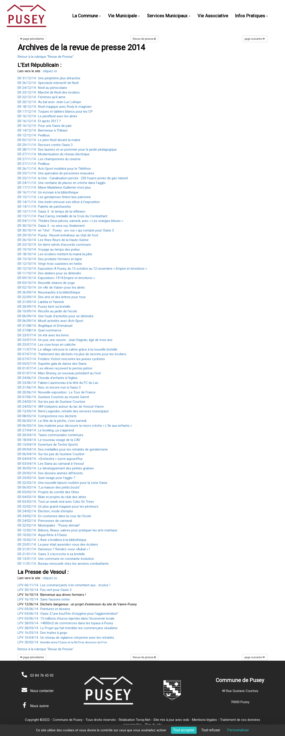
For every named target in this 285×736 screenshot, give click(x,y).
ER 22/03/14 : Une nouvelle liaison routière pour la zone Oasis (62, 483)
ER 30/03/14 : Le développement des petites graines (56, 468)
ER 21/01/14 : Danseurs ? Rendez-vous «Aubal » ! (54, 549)
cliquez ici (50, 71)
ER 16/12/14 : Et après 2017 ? (39, 121)
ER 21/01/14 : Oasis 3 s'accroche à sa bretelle (51, 554)
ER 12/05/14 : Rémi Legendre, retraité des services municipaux (63, 411)
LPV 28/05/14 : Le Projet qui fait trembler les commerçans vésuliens (68, 628)
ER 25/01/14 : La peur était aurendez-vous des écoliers (58, 545)
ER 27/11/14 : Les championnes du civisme (49, 159)
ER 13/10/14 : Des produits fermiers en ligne (50, 259)
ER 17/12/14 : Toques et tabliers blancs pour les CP (55, 112)
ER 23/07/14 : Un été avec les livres (43, 335)
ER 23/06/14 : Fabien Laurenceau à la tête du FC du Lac (58, 383)
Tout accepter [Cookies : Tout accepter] (183, 730)
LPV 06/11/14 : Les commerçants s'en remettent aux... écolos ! (64, 585)
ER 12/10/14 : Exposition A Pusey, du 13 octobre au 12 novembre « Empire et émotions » (82, 269)
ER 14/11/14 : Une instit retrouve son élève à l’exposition (59, 202)
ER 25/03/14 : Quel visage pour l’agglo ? (46, 478)
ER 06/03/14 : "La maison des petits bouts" (49, 487)
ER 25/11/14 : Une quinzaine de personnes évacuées (56, 173)
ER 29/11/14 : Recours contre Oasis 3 (45, 145)
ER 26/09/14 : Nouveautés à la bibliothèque (49, 292)
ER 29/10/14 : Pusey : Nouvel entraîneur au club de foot (58, 235)
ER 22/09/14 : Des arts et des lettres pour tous (52, 297)
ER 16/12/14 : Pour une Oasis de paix (44, 126)
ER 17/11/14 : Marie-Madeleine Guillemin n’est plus (54, 187)
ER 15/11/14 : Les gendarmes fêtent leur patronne (54, 197)
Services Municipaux (168, 15)
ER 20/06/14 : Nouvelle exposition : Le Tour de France (57, 392)
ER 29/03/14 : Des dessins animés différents (50, 473)
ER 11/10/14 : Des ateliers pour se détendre (49, 273)
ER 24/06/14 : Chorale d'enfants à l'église (47, 378)
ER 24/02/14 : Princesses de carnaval (45, 521)
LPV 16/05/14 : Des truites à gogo (42, 633)
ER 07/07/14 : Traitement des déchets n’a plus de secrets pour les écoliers (72, 354)
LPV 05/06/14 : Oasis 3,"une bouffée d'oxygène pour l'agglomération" (68, 614)
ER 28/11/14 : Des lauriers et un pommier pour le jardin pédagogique (67, 150)
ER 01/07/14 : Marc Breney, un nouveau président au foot (59, 373)
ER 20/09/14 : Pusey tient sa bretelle (44, 307)
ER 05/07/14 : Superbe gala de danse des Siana (52, 364)
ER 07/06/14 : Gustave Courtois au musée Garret (53, 397)
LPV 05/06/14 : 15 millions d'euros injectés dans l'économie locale (66, 618)
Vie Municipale (124, 15)
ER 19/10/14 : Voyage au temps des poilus (49, 249)
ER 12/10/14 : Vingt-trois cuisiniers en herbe (50, 264)
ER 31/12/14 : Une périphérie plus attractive (49, 78)
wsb (186, 720)
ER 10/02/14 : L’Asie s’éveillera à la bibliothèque (52, 540)
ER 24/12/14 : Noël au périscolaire (42, 88)
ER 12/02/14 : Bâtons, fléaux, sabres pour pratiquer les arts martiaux (67, 530)
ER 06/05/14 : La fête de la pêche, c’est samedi (52, 421)
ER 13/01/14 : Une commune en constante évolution (56, 559)
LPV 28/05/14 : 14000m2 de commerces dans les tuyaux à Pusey (65, 623)
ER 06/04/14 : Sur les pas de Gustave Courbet (51, 454)
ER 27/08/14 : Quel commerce (39, 330)
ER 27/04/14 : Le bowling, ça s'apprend (46, 430)
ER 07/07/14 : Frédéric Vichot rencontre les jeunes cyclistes (61, 359)
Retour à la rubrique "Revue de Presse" (46, 57)
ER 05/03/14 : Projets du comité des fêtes (48, 492)
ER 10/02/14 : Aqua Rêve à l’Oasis (42, 535)
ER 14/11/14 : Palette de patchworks (44, 207)
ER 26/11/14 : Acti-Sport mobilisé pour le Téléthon (54, 169)
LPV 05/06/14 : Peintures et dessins (44, 609)
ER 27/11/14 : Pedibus (34, 164)
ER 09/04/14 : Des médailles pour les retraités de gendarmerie (63, 449)
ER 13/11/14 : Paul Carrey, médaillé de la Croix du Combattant (62, 216)
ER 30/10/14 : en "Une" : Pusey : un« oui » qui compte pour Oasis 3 (66, 230)
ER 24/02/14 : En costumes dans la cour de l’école (54, 516)
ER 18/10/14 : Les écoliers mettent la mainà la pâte (55, 254)
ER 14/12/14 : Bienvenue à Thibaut (42, 130)
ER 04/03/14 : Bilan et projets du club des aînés (52, 497)
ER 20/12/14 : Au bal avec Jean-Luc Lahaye (49, 102)
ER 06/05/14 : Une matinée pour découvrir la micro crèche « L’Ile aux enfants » (75, 426)
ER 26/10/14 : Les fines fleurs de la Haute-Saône (53, 240)
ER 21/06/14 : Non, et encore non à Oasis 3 (49, 387)
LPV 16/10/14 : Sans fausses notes (44, 599)
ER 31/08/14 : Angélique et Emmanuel (45, 326)
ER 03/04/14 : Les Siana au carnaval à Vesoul (51, 464)
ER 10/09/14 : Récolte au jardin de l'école (47, 311)
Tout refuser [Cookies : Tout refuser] (210, 730)
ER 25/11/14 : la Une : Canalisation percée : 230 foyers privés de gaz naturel (73, 178)
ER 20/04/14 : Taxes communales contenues (50, 435)
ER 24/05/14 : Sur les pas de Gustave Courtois (51, 402)
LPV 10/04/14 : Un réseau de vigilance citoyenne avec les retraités (66, 638)
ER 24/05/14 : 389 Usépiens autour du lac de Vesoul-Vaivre (61, 407)
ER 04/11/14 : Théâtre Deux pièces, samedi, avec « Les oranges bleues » (70, 221)
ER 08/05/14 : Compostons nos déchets (47, 416)
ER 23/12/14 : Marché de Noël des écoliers (49, 92)
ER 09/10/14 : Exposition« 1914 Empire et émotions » (56, 278)
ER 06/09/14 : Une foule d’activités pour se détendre (56, 316)
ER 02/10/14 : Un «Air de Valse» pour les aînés (51, 287)
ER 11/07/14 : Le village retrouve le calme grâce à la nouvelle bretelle (67, 349)
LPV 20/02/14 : (62, 642)
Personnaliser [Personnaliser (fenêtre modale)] (238, 730)
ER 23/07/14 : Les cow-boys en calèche (47, 345)
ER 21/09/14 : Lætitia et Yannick (41, 302)
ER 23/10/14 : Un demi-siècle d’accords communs (54, 245)
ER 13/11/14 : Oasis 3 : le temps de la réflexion (51, 211)
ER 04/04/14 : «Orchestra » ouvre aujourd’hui (50, 459)
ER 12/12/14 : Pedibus (34, 135)
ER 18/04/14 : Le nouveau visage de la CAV (49, 440)
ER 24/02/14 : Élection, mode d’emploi (45, 511)
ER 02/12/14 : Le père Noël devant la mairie (49, 140)
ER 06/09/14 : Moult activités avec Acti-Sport (50, 321)
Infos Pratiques (251, 15)
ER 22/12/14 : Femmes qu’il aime (41, 97)
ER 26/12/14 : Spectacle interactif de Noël (48, 83)
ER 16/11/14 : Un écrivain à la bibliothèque (48, 192)
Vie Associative (212, 15)
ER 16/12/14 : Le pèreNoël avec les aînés (47, 116)
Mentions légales (204, 720)
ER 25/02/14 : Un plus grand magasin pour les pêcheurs (58, 507)
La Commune (86, 15)
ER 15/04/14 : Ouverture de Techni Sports (48, 445)
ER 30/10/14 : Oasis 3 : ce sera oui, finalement (51, 226)
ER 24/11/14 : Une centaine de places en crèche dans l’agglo (62, 183)
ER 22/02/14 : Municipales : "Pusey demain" (49, 525)
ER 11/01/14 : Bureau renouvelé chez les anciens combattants (63, 564)
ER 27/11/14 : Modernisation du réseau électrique (54, 154)
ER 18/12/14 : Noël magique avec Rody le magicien (55, 107)
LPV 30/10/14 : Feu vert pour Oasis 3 (44, 590)
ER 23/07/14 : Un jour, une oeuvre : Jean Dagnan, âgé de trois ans (65, 340)
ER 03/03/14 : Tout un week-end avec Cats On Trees (56, 502)
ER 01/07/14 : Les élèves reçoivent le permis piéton (55, 368)
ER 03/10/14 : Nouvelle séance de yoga (46, 283)
